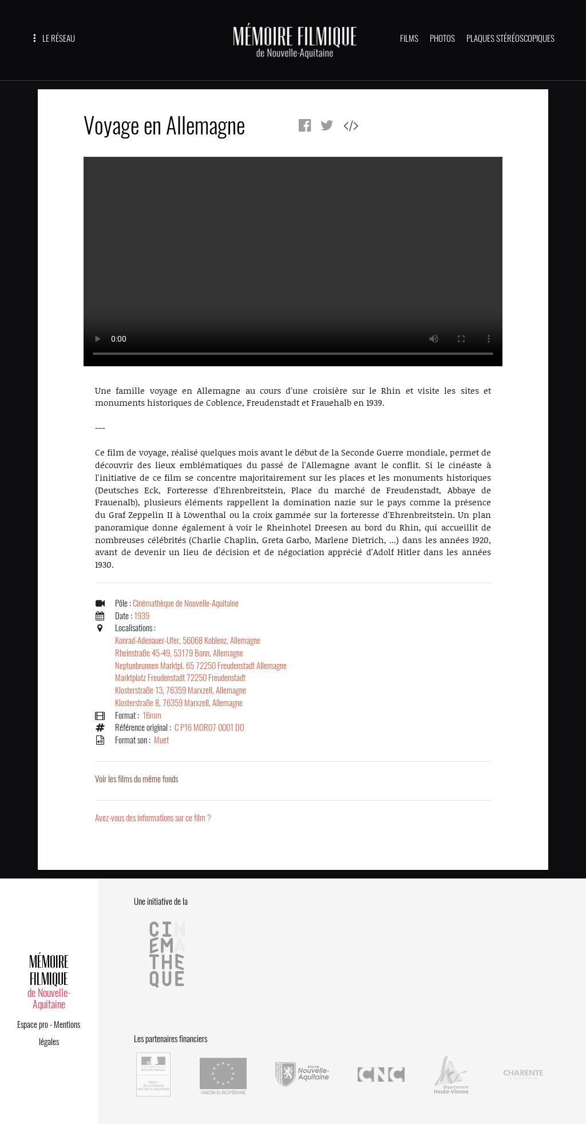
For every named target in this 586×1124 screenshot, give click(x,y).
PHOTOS (442, 38)
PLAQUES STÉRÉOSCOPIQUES (510, 38)
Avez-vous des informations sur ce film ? (153, 818)
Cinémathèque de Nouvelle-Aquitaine (186, 603)
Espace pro (32, 1024)
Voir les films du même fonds (136, 779)
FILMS (409, 38)
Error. (293, 261)
